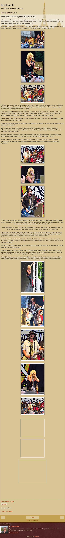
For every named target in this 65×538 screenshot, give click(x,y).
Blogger (37, 536)
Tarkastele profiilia (14, 533)
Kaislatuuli (7, 5)
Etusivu (32, 517)
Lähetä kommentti (7, 511)
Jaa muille (4, 504)
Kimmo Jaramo (15, 526)
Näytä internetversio (32, 520)
